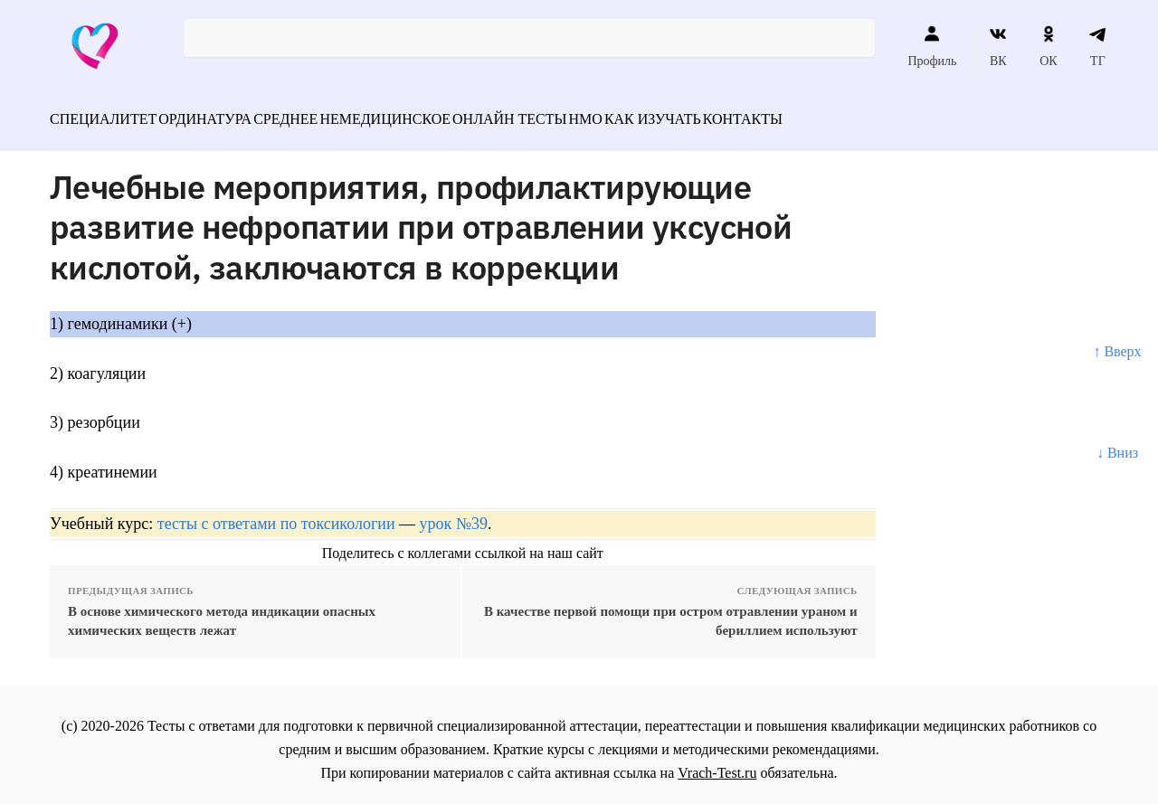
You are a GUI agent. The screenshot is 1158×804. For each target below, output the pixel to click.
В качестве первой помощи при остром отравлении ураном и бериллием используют (671, 611)
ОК (1048, 46)
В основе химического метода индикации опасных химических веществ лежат (221, 611)
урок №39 (454, 514)
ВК (998, 46)
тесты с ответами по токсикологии (276, 514)
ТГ (1097, 46)
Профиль (931, 46)
